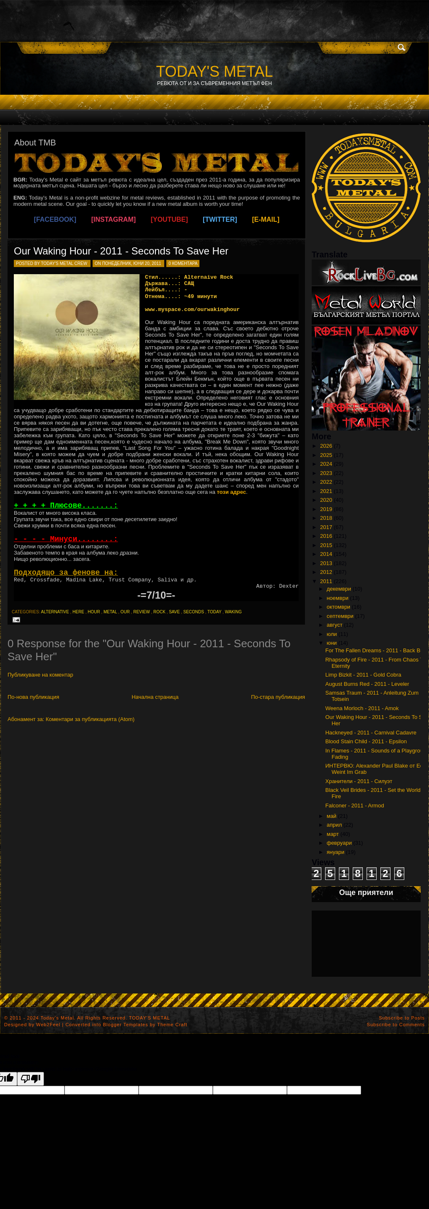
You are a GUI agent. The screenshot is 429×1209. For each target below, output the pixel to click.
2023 (326, 473)
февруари (339, 843)
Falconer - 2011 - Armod (354, 805)
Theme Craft (172, 1024)
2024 (326, 464)
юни (332, 643)
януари (335, 852)
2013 (326, 563)
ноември (338, 598)
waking (233, 612)
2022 (326, 482)
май (331, 816)
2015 (326, 545)
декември (339, 589)
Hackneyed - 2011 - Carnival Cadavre (370, 732)
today (214, 612)
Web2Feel (48, 1024)
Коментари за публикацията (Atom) (90, 719)
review (141, 612)
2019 (326, 509)
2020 (326, 500)
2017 (326, 527)
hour (94, 612)
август (335, 625)
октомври (338, 607)
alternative (55, 612)
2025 (326, 455)
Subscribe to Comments (396, 1024)
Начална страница (155, 697)
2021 (326, 491)
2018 (326, 518)
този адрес (231, 492)
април (334, 825)
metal (110, 612)
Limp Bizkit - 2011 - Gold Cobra (363, 675)
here (78, 612)
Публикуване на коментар (40, 675)
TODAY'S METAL (214, 71)
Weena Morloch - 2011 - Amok (361, 708)
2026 (326, 446)
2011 (326, 581)
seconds (193, 612)
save (174, 612)
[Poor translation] (30, 1079)
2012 (326, 572)
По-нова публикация (33, 697)
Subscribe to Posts (402, 1017)
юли (332, 634)
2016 (326, 536)
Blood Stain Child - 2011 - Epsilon (365, 741)
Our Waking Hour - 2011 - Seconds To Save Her (121, 251)
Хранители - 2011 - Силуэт (358, 781)
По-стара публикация (278, 697)
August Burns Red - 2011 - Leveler (367, 684)
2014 (326, 554)
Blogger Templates (125, 1024)
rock (159, 612)
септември (340, 616)
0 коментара (182, 263)
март (333, 834)
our (125, 612)
